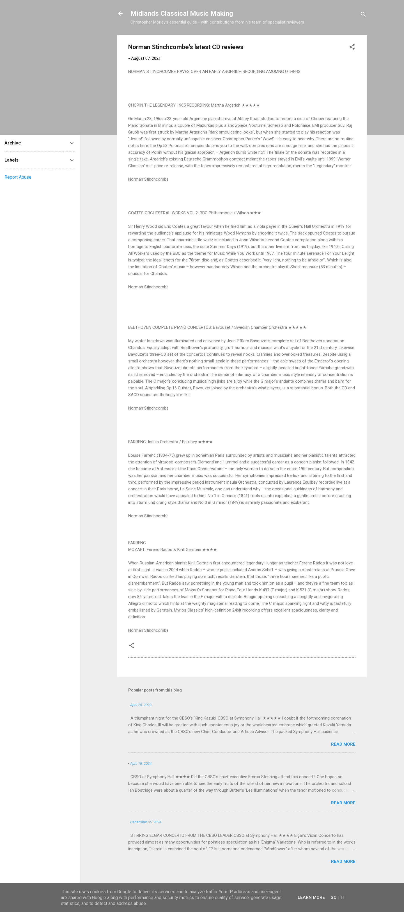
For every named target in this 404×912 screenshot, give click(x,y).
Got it (337, 897)
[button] (352, 47)
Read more (343, 744)
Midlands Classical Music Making (181, 13)
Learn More (311, 897)
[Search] (363, 15)
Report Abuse (17, 177)
